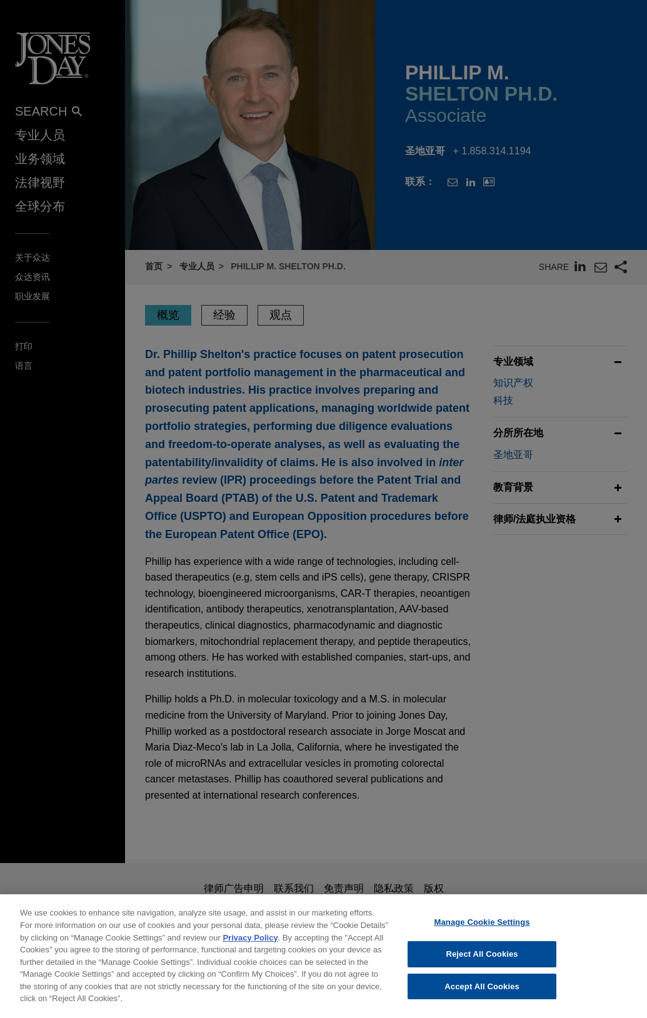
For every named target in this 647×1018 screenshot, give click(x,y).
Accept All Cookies (481, 996)
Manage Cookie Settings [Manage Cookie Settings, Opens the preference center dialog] (482, 932)
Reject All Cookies (482, 963)
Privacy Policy (250, 947)
